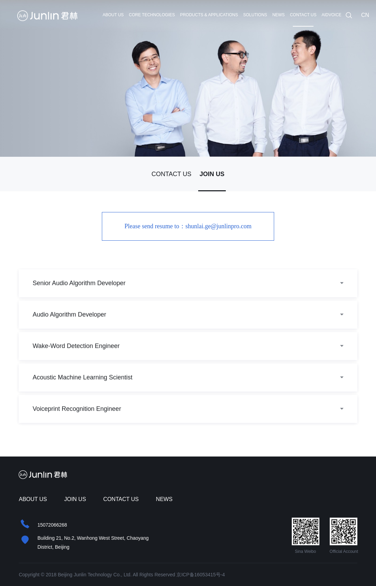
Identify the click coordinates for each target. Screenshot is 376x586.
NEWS (278, 14)
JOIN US (212, 174)
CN (365, 15)
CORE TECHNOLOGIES (152, 14)
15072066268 (52, 525)
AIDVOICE (331, 14)
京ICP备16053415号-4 (200, 574)
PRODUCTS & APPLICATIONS (209, 14)
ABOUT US (113, 14)
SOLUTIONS (255, 14)
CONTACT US (303, 14)
